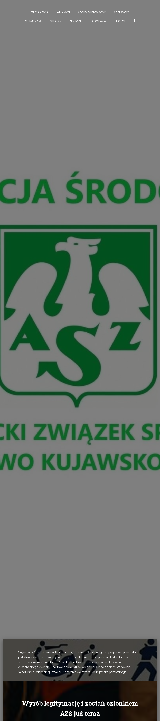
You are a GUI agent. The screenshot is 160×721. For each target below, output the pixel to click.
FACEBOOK (134, 21)
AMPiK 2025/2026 (33, 21)
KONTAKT (120, 21)
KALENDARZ (55, 21)
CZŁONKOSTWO (121, 12)
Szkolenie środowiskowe (92, 12)
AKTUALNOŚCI (63, 12)
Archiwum (76, 21)
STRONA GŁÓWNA (39, 12)
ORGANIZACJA (99, 21)
